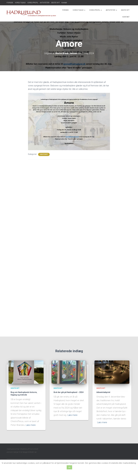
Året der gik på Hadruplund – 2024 (68, 392)
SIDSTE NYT (55, 3)
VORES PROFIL (32, 3)
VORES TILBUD (20, 3)
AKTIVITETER (44, 3)
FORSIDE (10, 3)
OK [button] (69, 467)
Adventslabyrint (103, 392)
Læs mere (31, 425)
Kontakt (64, 3)
